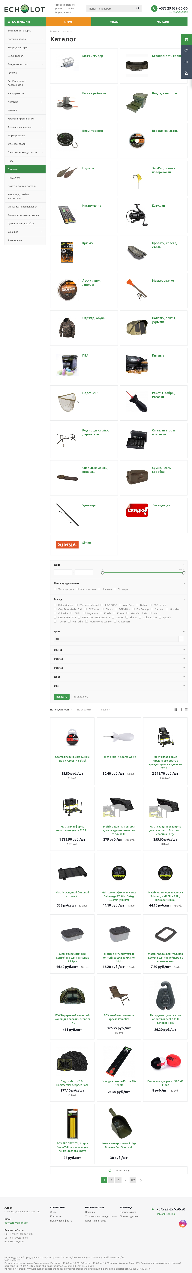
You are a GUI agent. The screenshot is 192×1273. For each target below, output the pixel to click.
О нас (53, 1212)
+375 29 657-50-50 (173, 8)
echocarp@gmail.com (16, 1222)
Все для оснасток (18, 64)
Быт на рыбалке (17, 39)
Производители (129, 1216)
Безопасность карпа (19, 30)
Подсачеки (14, 177)
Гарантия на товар (95, 1220)
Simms (68, 21)
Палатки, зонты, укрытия (22, 152)
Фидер (114, 21)
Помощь (126, 1207)
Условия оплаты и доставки (101, 1216)
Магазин (163, 21)
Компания (57, 1207)
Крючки (12, 110)
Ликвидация (15, 240)
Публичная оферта (61, 1220)
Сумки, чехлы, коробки (21, 223)
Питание (13, 169)
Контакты (56, 1216)
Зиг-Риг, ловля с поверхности (17, 83)
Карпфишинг (21, 21)
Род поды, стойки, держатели (18, 196)
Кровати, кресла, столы (21, 118)
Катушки (13, 101)
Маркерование (16, 135)
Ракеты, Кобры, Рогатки (22, 186)
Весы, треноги (16, 55)
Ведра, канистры (18, 47)
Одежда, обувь (17, 144)
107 (133, 1180)
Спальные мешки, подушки (23, 215)
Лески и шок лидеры (20, 127)
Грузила (12, 72)
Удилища (13, 232)
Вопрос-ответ (128, 1212)
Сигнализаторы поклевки (22, 206)
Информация (94, 1207)
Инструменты (16, 93)
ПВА (10, 160)
